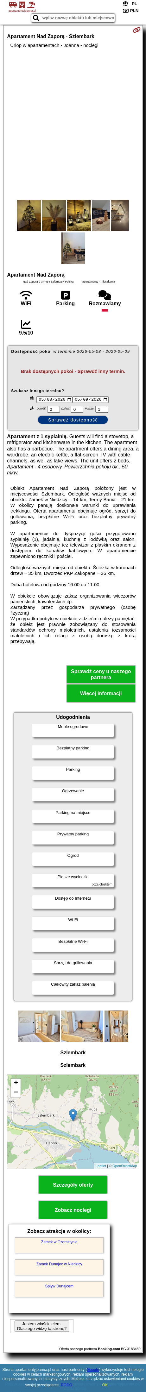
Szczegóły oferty (73, 1185)
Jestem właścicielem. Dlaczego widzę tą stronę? (42, 1327)
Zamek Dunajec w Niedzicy (59, 1265)
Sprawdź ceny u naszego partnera (101, 675)
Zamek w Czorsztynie (59, 1243)
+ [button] (16, 1084)
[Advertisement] (73, 124)
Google (93, 1369)
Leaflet (101, 1167)
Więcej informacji (101, 694)
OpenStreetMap (124, 1167)
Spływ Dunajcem (59, 1287)
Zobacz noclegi (73, 1210)
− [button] (16, 1093)
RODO (66, 1385)
